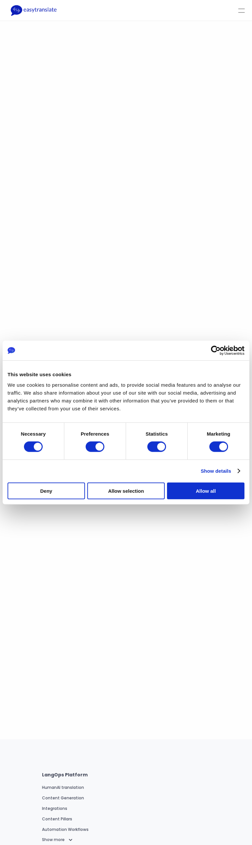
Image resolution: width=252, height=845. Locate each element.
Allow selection (126, 490)
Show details (216, 471)
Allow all (206, 490)
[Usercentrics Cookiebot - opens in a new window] (215, 351)
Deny (46, 490)
